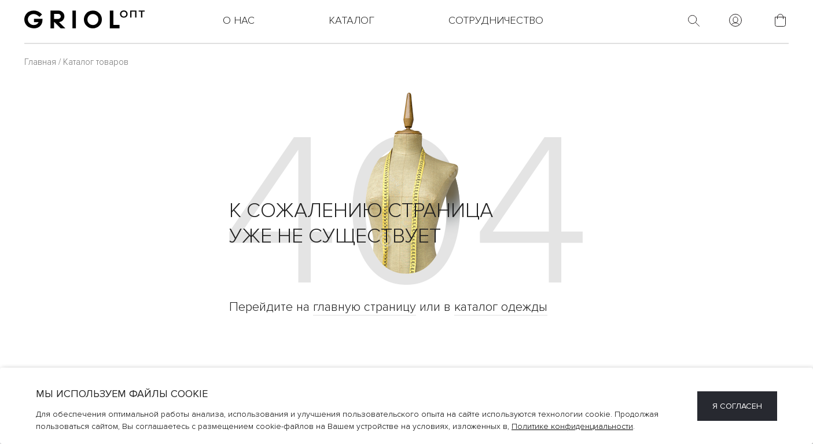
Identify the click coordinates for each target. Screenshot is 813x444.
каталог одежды (500, 307)
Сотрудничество (495, 20)
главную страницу (364, 307)
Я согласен (737, 406)
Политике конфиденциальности (572, 426)
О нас (239, 20)
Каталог (351, 20)
